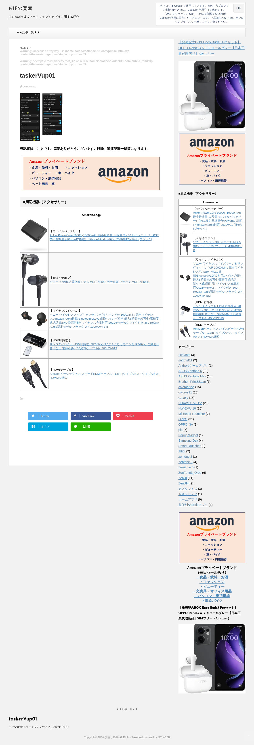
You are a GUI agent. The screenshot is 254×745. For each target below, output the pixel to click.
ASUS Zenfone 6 (190, 371)
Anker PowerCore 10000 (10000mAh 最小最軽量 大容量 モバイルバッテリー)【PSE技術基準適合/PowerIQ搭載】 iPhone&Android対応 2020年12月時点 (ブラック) (218, 220)
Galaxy (183, 397)
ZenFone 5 (186, 467)
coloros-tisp (186, 387)
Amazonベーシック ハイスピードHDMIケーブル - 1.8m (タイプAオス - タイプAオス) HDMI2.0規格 (218, 332)
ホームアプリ (187, 499)
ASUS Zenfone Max (192, 376)
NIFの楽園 (20, 8)
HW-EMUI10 (187, 408)
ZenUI (182, 478)
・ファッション (212, 582)
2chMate (184, 355)
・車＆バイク (212, 600)
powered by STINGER (157, 737)
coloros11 (185, 392)
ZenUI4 (183, 483)
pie (180, 430)
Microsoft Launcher (191, 414)
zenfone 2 (185, 456)
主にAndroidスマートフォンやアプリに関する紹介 (39, 726)
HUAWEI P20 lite (190, 403)
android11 (185, 360)
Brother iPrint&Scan (192, 381)
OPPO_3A (185, 424)
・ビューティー (212, 586)
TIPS (181, 451)
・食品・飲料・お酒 (212, 577)
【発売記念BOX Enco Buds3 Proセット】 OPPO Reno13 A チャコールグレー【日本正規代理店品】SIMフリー (211, 48)
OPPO (182, 419)
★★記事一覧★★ (28, 32)
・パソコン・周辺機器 (212, 596)
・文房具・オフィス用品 (212, 591)
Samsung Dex (188, 440)
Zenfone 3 (185, 462)
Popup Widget (188, 435)
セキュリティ (187, 494)
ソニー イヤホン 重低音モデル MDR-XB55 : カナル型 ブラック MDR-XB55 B (99, 282)
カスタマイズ (187, 488)
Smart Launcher (189, 446)
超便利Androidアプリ (193, 505)
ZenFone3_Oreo (190, 472)
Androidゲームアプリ (193, 365)
